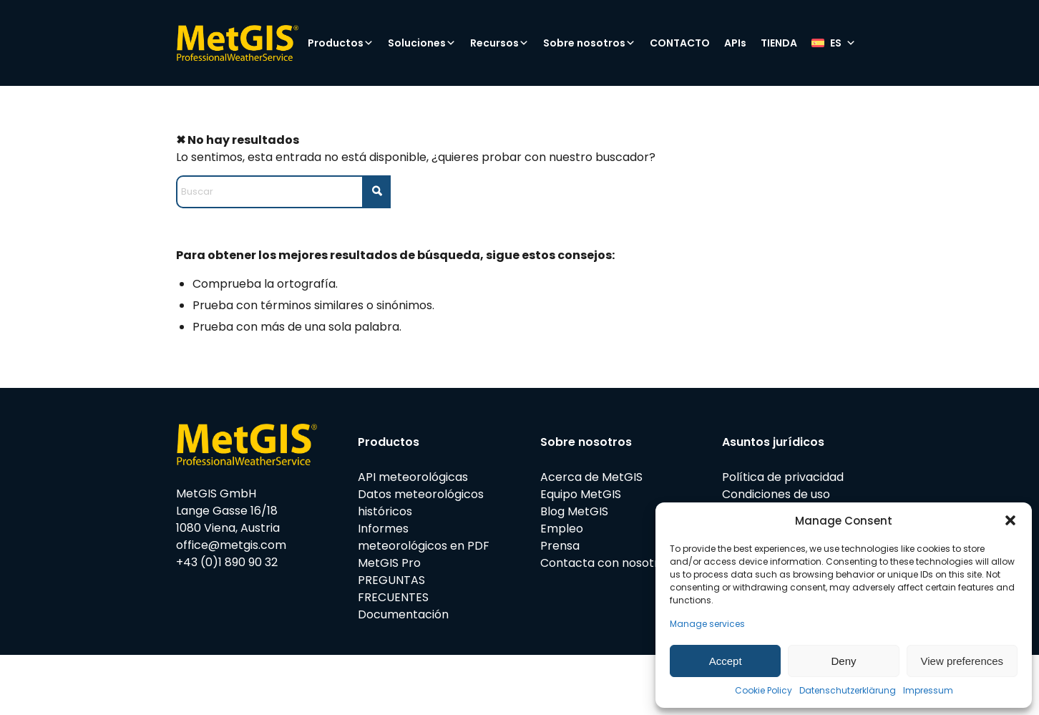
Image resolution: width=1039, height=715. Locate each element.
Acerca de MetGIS (591, 477)
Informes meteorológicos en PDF (423, 537)
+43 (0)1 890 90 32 (227, 562)
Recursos (499, 43)
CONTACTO (680, 43)
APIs (735, 43)
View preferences (962, 661)
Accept (725, 661)
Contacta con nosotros (606, 563)
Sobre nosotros (589, 43)
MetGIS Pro (389, 563)
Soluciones (422, 43)
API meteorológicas (413, 477)
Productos (341, 43)
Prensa (560, 546)
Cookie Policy (763, 690)
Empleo (561, 528)
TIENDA (779, 43)
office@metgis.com (231, 545)
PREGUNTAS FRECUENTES (393, 588)
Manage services (707, 624)
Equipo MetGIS (580, 494)
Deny (843, 661)
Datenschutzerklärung (847, 690)
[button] (1010, 520)
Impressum (928, 690)
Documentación (403, 614)
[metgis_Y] (237, 43)
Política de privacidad (783, 477)
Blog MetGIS (574, 511)
